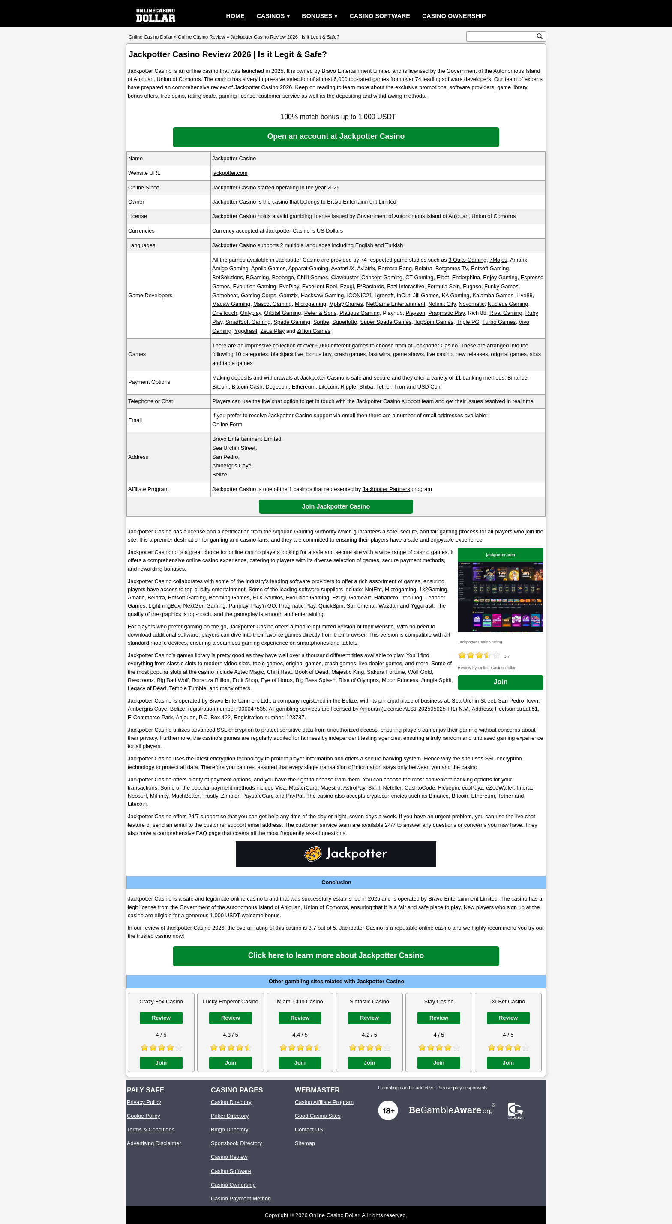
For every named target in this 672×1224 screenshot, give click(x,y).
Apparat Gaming (308, 268)
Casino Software (379, 15)
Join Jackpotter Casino (336, 506)
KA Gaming (456, 295)
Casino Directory (231, 1102)
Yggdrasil (245, 331)
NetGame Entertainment (395, 304)
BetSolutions (227, 277)
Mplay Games (346, 304)
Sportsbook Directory (236, 1143)
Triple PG (468, 322)
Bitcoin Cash (247, 386)
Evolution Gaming (254, 286)
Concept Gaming (381, 277)
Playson (416, 313)
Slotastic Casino (369, 1001)
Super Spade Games (386, 322)
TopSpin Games (433, 322)
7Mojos (498, 260)
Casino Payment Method (241, 1198)
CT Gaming (419, 277)
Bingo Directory (229, 1129)
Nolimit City (442, 304)
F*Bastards (370, 286)
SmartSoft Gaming (247, 322)
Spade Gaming (291, 322)
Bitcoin (220, 386)
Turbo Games (499, 322)
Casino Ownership (454, 15)
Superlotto (344, 322)
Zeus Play (272, 331)
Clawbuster (344, 277)
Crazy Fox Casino (161, 1001)
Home (235, 15)
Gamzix (288, 295)
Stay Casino (439, 1001)
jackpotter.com (230, 173)
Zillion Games (313, 331)
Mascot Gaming (272, 304)
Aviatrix (366, 268)
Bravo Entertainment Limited (361, 201)
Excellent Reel (319, 286)
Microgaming (310, 304)
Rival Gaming (505, 313)
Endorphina (466, 277)
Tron (399, 386)
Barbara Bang (395, 268)
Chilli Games (312, 277)
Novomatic (471, 304)
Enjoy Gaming (500, 277)
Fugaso (472, 286)
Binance (517, 377)
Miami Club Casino (300, 1001)
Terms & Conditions (150, 1129)
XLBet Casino (508, 1001)
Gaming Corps (258, 295)
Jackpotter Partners (386, 489)
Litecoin (327, 386)
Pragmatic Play (446, 313)
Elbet (442, 277)
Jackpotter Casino (380, 981)
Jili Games (426, 295)
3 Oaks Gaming (467, 260)
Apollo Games (268, 268)
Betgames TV (451, 268)
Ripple (348, 386)
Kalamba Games (493, 295)
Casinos (271, 15)
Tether (383, 386)
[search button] (540, 36)
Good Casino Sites (318, 1116)
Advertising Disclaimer (154, 1143)
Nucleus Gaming (508, 304)
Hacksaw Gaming (322, 295)
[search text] (502, 36)
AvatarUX (342, 268)
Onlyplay (250, 313)
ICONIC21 (359, 295)
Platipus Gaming (359, 313)
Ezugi (347, 286)
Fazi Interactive (405, 286)
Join (501, 681)
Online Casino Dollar (334, 1215)
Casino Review (229, 1157)
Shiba (366, 386)
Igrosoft (384, 295)
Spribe (321, 322)
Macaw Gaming (231, 304)
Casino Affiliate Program (324, 1102)
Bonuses (317, 15)
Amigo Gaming (230, 268)
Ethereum (303, 386)
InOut (403, 295)
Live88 (524, 295)
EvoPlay (289, 286)
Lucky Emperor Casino (230, 1001)
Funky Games (501, 286)
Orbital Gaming (282, 313)
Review (161, 1018)
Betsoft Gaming (490, 268)
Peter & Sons (320, 313)
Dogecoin (277, 386)
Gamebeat (225, 295)
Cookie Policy (143, 1116)
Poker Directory (230, 1116)
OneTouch (224, 313)
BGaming (257, 277)
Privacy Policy (144, 1102)
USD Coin (429, 386)
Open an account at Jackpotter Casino (336, 136)
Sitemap (305, 1143)
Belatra (423, 268)
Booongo (283, 277)
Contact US (309, 1129)
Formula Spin (443, 286)
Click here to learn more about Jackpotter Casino (336, 955)
